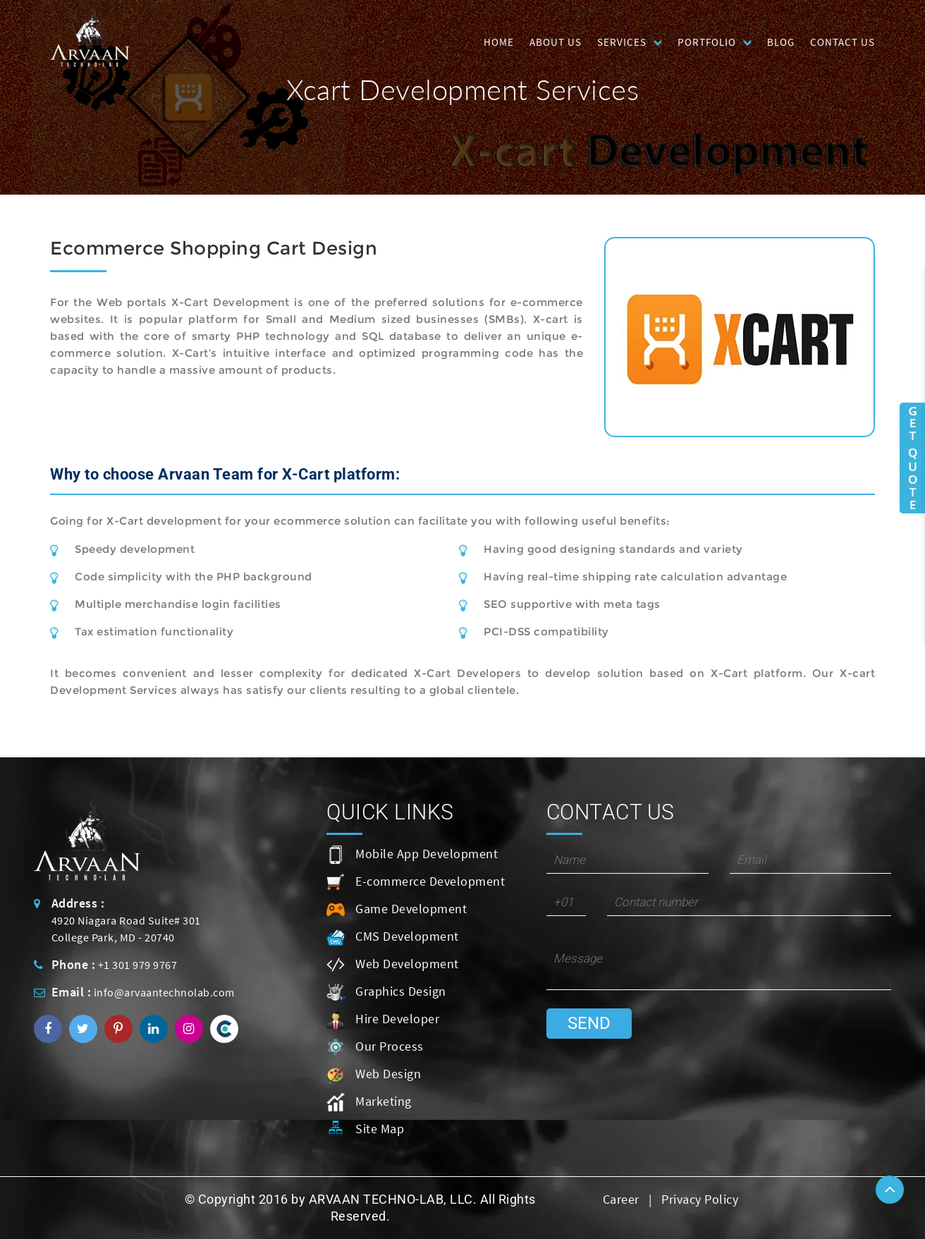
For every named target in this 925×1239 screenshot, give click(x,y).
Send (589, 1023)
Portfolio (707, 42)
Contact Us (842, 42)
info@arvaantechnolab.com (164, 992)
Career (621, 1199)
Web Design (373, 1075)
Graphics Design (386, 992)
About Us (555, 42)
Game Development (396, 910)
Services (622, 42)
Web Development (392, 965)
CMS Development (392, 937)
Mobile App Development (412, 855)
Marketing (369, 1102)
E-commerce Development (415, 882)
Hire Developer (382, 1020)
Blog (781, 42)
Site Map (365, 1130)
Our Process (375, 1047)
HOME (499, 42)
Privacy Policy (699, 1199)
